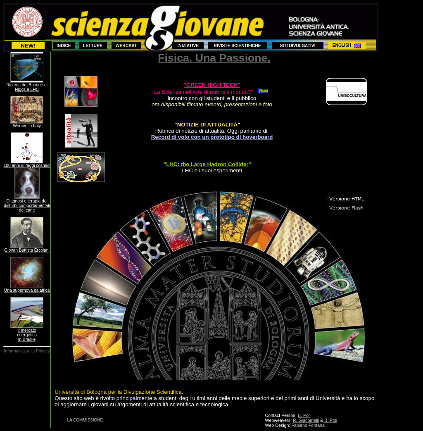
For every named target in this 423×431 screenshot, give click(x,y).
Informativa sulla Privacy (27, 351)
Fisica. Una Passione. (214, 58)
